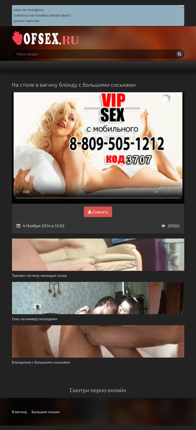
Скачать (98, 211)
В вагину (19, 411)
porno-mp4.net (26, 20)
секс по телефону (29, 9)
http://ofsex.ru (46, 37)
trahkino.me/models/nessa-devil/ (42, 15)
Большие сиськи (46, 411)
